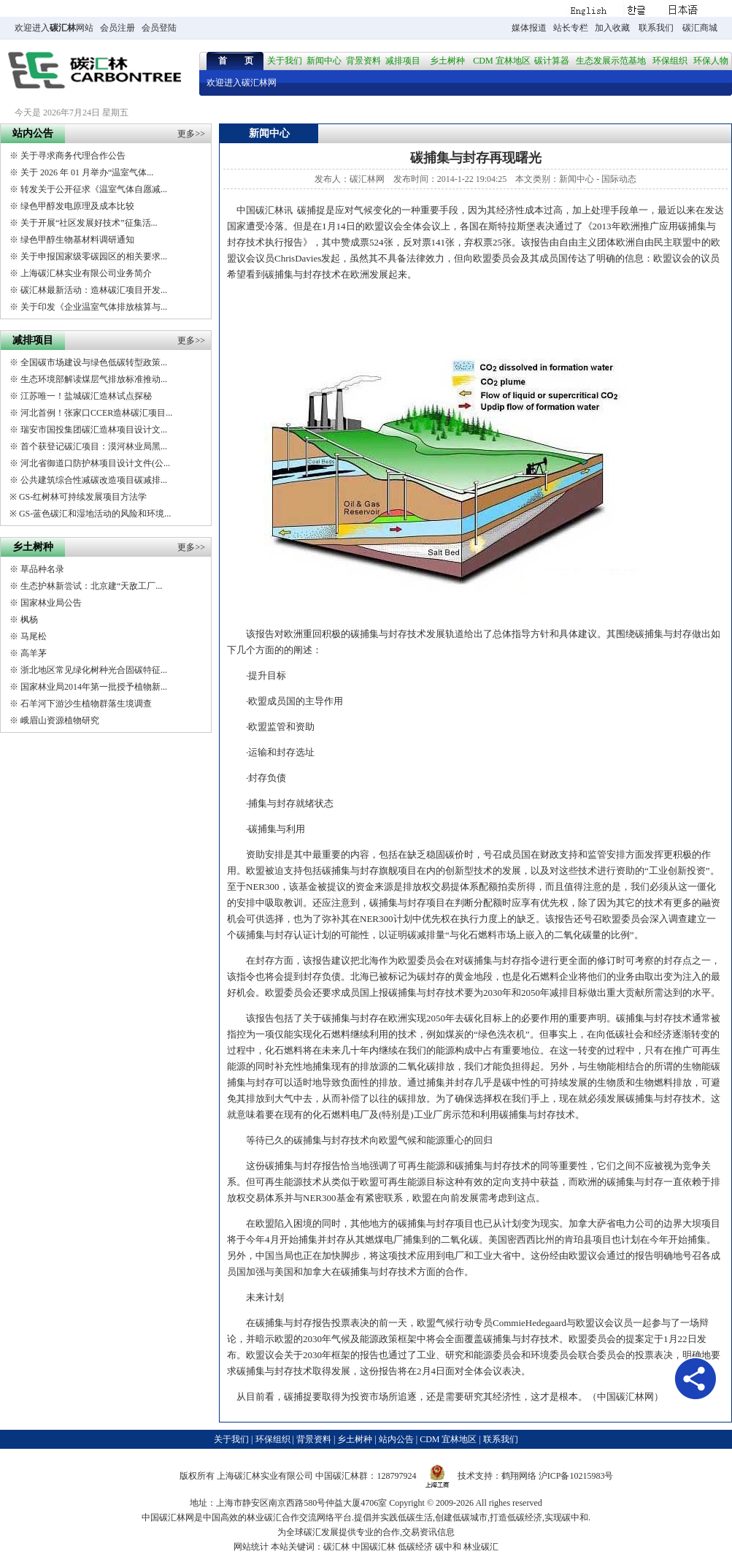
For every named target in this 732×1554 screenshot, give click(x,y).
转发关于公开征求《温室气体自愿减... (93, 189)
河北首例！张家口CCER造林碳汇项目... (96, 413)
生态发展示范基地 (611, 61)
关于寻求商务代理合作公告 (73, 156)
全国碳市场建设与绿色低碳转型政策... (93, 362)
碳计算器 (551, 61)
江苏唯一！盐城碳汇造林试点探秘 (86, 396)
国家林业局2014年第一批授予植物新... (93, 687)
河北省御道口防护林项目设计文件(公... (95, 463)
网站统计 (251, 1547)
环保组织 (669, 61)
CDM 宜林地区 (501, 61)
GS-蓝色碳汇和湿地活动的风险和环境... (95, 514)
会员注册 (117, 28)
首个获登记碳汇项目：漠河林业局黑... (93, 446)
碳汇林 (63, 28)
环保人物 (710, 61)
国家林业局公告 (51, 603)
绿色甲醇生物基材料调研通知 (77, 240)
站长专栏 (570, 28)
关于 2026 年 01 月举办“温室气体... (86, 172)
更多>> (191, 134)
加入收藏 (612, 28)
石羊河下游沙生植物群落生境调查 (86, 703)
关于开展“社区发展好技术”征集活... (89, 223)
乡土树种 (447, 61)
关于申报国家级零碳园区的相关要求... (93, 256)
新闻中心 (324, 61)
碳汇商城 (699, 28)
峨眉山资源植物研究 (59, 720)
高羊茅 (33, 653)
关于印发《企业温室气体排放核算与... (93, 307)
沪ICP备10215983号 (576, 1476)
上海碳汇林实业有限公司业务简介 (86, 273)
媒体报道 (529, 28)
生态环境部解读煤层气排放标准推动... (93, 379)
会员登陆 (159, 28)
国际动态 (618, 179)
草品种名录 (42, 569)
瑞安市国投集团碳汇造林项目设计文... (93, 429)
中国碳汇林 (260, 210)
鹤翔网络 (518, 1476)
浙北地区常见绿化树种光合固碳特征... (93, 670)
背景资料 (363, 61)
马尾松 (33, 636)
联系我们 (656, 28)
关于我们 (284, 61)
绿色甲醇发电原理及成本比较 (77, 206)
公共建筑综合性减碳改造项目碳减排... (93, 480)
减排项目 (402, 61)
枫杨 (29, 619)
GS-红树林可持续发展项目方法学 (83, 497)
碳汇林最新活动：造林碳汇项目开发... (93, 290)
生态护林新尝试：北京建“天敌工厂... (91, 586)
